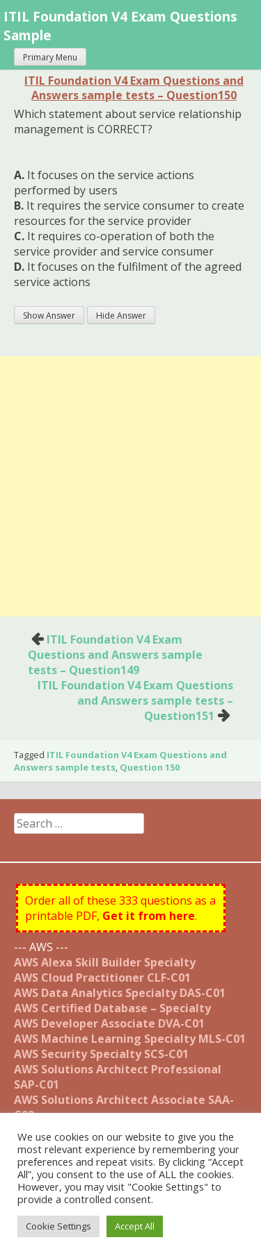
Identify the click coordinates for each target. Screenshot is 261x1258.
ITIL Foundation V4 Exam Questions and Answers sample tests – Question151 (135, 700)
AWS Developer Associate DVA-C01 (109, 1023)
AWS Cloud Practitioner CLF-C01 (102, 977)
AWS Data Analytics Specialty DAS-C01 (120, 992)
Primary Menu (50, 57)
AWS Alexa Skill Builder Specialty (105, 962)
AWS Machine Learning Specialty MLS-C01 (130, 1038)
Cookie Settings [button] (58, 1226)
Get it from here (148, 915)
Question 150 (150, 767)
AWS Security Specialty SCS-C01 (101, 1054)
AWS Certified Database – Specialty (112, 1008)
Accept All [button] (135, 1226)
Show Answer (49, 315)
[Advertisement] (130, 486)
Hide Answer (121, 315)
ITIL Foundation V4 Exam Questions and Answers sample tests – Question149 (115, 655)
